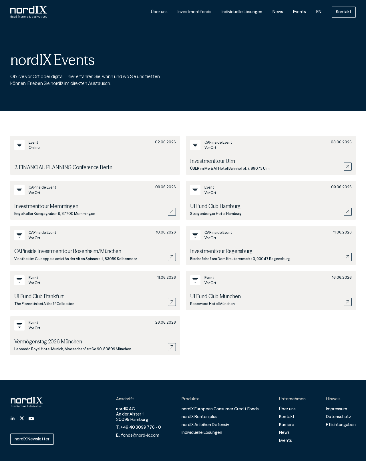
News (277, 12)
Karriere (286, 424)
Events (299, 12)
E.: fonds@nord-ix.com (137, 435)
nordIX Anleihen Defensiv (205, 424)
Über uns (159, 12)
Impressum (336, 408)
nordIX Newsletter (32, 439)
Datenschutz (338, 416)
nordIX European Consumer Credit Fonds (220, 408)
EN (318, 12)
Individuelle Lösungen (242, 12)
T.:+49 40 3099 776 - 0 (138, 427)
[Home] (28, 12)
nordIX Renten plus (199, 416)
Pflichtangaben (341, 424)
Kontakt (343, 11)
